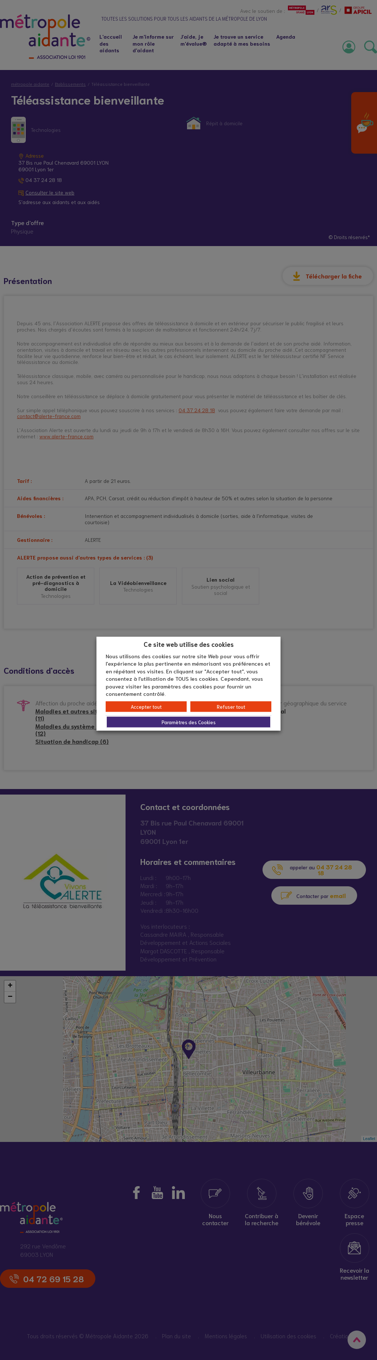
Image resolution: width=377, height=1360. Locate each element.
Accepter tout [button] (146, 706)
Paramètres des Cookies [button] (189, 722)
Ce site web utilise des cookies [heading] (189, 644)
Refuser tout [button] (231, 706)
